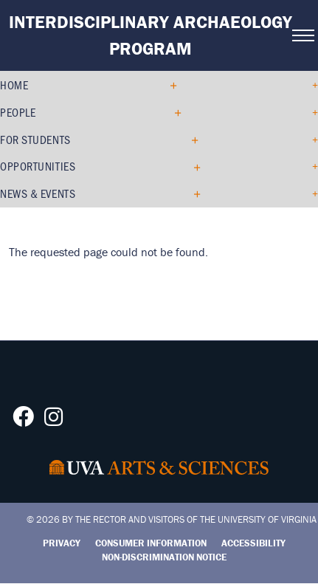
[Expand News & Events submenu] (191, 193)
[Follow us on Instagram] (53, 420)
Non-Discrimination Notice (164, 557)
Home (14, 84)
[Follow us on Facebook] (23, 420)
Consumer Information (151, 543)
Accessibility (253, 543)
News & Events (37, 193)
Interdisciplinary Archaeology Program (150, 35)
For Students (35, 139)
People (17, 112)
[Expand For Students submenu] (189, 139)
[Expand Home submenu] (168, 85)
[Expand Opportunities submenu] (191, 167)
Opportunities (37, 166)
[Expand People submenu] (172, 112)
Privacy (61, 543)
